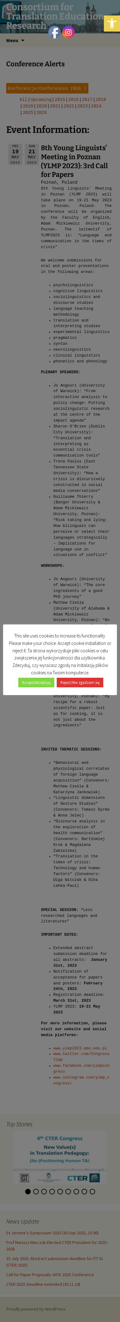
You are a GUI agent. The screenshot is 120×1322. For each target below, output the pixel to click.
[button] (112, 23)
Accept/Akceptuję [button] (36, 682)
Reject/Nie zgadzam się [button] (80, 682)
